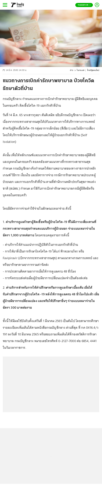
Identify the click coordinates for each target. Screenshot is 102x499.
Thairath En (84, 5)
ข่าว (71, 70)
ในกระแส (80, 70)
